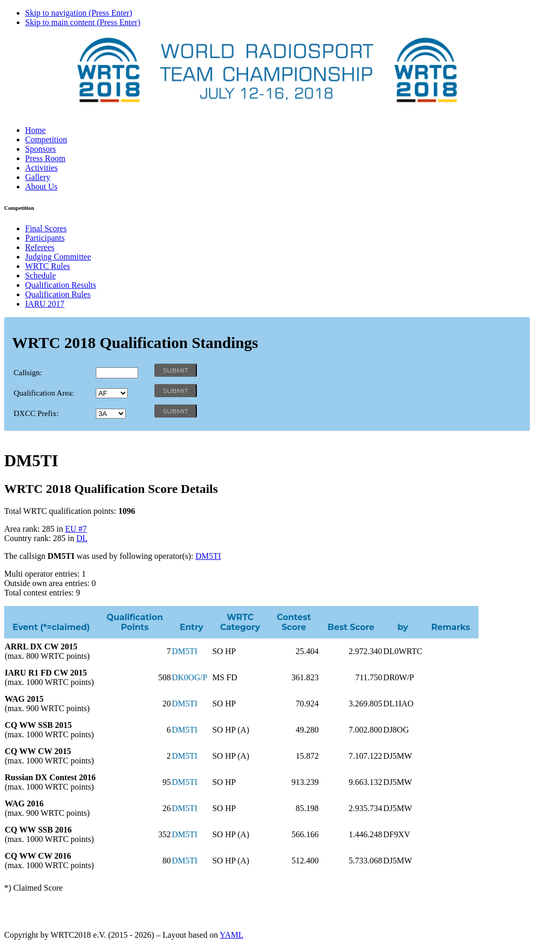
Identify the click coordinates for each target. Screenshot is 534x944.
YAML (231, 934)
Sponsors (40, 148)
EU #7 (75, 528)
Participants (45, 237)
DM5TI (208, 556)
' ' (112, 393)
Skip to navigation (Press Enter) (78, 12)
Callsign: (28, 372)
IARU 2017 (44, 303)
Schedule (40, 275)
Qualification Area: (44, 393)
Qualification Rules (58, 294)
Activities (41, 167)
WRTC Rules (47, 266)
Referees (39, 247)
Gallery (37, 177)
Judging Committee (58, 256)
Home (35, 130)
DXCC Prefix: (36, 413)
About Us (41, 186)
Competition (46, 139)
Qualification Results (60, 284)
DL (81, 538)
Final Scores (46, 228)
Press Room (45, 158)
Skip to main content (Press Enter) (82, 22)
